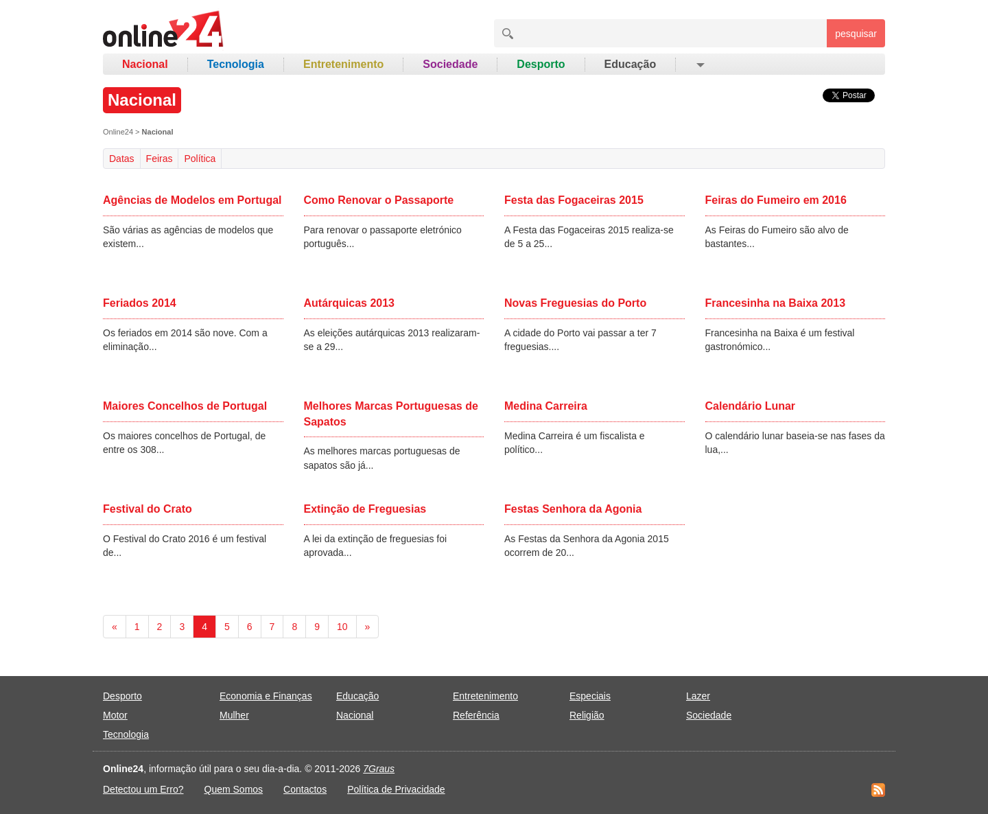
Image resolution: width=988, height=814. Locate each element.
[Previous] (114, 626)
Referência (476, 715)
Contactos (305, 789)
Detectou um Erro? (143, 789)
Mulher (234, 715)
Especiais (590, 695)
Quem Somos (233, 789)
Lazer (698, 695)
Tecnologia (235, 64)
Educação (630, 64)
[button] (699, 64)
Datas (121, 158)
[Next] (367, 626)
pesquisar (856, 33)
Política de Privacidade (396, 789)
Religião (586, 715)
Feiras (159, 158)
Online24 (118, 132)
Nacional (145, 64)
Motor (115, 715)
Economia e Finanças (266, 695)
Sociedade (450, 64)
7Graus (379, 768)
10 (342, 626)
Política (199, 158)
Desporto (541, 64)
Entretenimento (343, 64)
